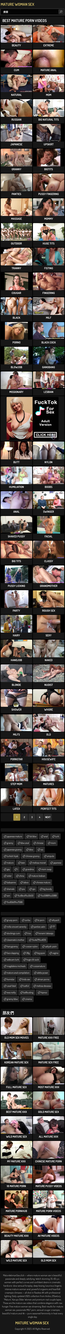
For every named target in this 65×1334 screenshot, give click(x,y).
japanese (57, 862)
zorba (27, 920)
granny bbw (12, 998)
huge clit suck (32, 959)
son (8, 895)
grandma (29, 869)
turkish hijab (12, 856)
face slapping (13, 952)
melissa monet (39, 862)
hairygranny (12, 946)
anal (46, 836)
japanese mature (14, 836)
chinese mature (43, 882)
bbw (31, 849)
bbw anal (25, 842)
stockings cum (13, 933)
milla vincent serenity (16, 926)
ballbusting (28, 992)
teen (23, 862)
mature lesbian (38, 875)
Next (47, 817)
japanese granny (14, 849)
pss (23, 888)
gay (8, 869)
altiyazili (55, 920)
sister (9, 875)
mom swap (46, 869)
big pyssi (41, 952)
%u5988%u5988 (49, 895)
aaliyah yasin (51, 946)
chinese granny (33, 856)
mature (10, 862)
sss (42, 849)
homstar (11, 979)
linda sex (26, 979)
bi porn (41, 920)
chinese (39, 842)
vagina (55, 952)
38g (28, 952)
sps (33, 888)
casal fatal (11, 985)
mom (53, 842)
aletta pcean (42, 972)
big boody (47, 888)
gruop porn (12, 920)
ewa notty (11, 992)
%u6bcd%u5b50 (25, 895)
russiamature (39, 966)
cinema (28, 998)
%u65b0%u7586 (15, 902)
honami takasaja (45, 933)
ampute (50, 856)
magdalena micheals (16, 966)
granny (10, 842)
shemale (10, 888)
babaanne (11, 882)
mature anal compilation (18, 972)
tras (29, 933)
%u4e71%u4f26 (39, 939)
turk (57, 836)
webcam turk (13, 959)
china (21, 875)
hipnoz (44, 992)
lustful (26, 985)
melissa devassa (43, 985)
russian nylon (31, 946)
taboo (26, 882)
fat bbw (32, 836)
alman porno (43, 979)
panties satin (39, 926)
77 (54, 926)
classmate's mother (15, 939)
